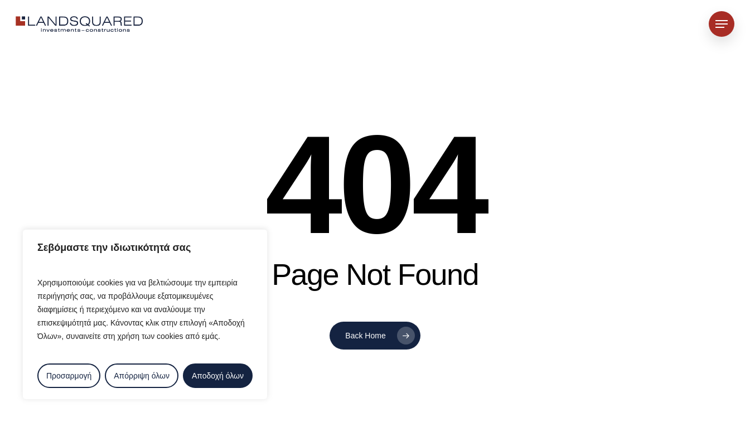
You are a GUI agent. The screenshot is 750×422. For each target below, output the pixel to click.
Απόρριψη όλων (142, 375)
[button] (721, 24)
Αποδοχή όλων (218, 375)
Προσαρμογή (68, 375)
